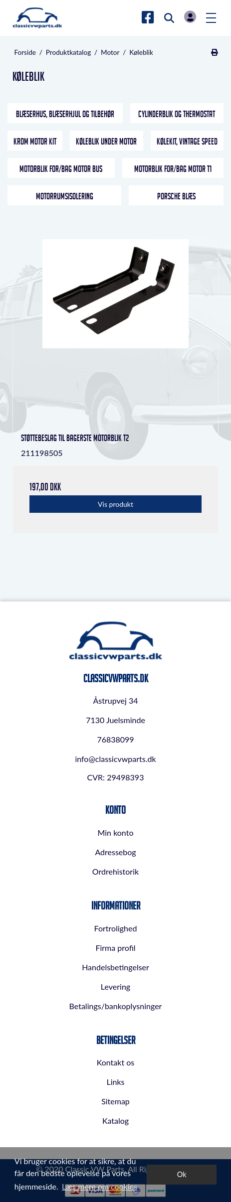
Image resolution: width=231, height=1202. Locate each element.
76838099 (115, 739)
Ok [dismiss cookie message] (182, 1174)
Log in (190, 16)
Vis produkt (115, 504)
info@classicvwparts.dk (115, 758)
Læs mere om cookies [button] (99, 1186)
